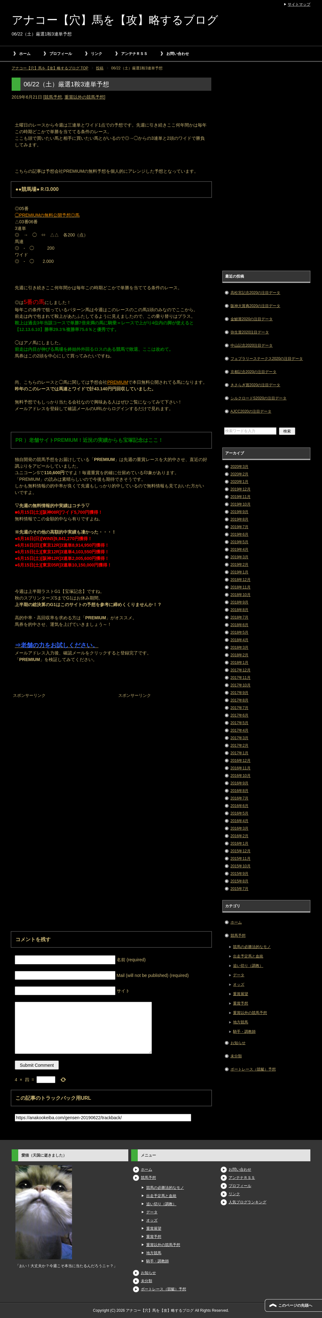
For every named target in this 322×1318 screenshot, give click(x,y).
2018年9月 (239, 602)
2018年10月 (240, 595)
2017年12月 (240, 670)
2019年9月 (239, 512)
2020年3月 (239, 466)
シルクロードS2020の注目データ (258, 398)
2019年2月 (239, 564)
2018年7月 (239, 617)
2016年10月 (240, 775)
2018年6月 (239, 625)
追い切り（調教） (248, 965)
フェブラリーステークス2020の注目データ (266, 358)
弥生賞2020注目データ (249, 332)
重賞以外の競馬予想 (84, 97)
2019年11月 (240, 497)
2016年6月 (239, 806)
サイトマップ (299, 4)
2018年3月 (239, 647)
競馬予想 (53, 97)
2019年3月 (239, 557)
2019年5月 (239, 542)
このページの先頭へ (295, 1305)
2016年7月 (239, 798)
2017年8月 (239, 700)
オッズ (238, 984)
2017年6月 (239, 715)
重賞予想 (240, 1003)
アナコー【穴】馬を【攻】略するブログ (115, 20)
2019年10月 (240, 504)
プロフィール (60, 54)
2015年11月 (240, 858)
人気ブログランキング (247, 1202)
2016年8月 (239, 791)
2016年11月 (240, 768)
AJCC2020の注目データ (250, 411)
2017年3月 (239, 738)
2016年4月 (239, 821)
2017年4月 (239, 730)
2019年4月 (239, 549)
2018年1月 (239, 662)
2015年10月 (240, 866)
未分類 (236, 1056)
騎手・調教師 (244, 1031)
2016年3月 (239, 828)
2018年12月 (240, 580)
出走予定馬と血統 (248, 956)
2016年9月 (239, 783)
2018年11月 (240, 587)
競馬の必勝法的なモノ (252, 947)
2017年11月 (240, 677)
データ (238, 975)
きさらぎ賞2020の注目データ (255, 385)
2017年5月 (239, 723)
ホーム (25, 54)
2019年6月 (239, 534)
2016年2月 (239, 836)
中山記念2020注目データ (251, 345)
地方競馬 (240, 1022)
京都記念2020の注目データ (253, 372)
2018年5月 (239, 632)
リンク (96, 54)
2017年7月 (239, 708)
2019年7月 (239, 527)
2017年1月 (239, 753)
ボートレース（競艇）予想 (253, 1069)
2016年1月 (239, 843)
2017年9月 (239, 693)
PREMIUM (117, 382)
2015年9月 (239, 873)
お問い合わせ (177, 54)
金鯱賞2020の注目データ (251, 319)
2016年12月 (240, 760)
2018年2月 (239, 655)
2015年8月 (239, 881)
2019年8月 (239, 519)
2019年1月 (239, 572)
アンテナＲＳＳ (134, 54)
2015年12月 (240, 851)
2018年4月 (239, 640)
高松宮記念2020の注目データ (255, 292)
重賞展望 (240, 994)
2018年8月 (239, 610)
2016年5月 (239, 813)
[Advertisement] (59, 739)
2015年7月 (239, 889)
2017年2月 (239, 745)
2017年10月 (240, 685)
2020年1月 (239, 482)
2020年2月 (239, 474)
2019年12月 (240, 489)
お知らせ (238, 1043)
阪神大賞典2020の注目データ (255, 306)
